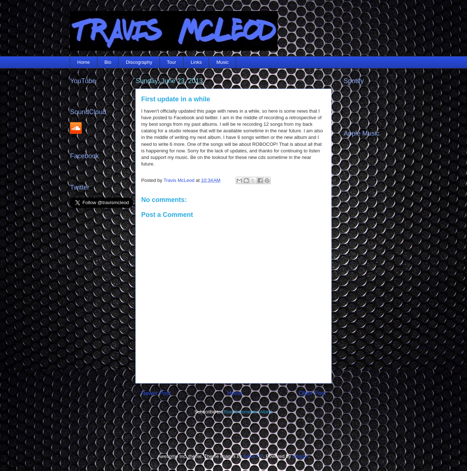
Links (196, 62)
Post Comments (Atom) (248, 411)
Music (222, 62)
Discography (139, 62)
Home (83, 62)
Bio (107, 62)
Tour (171, 62)
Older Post (312, 393)
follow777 (253, 456)
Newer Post (156, 393)
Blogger (300, 456)
